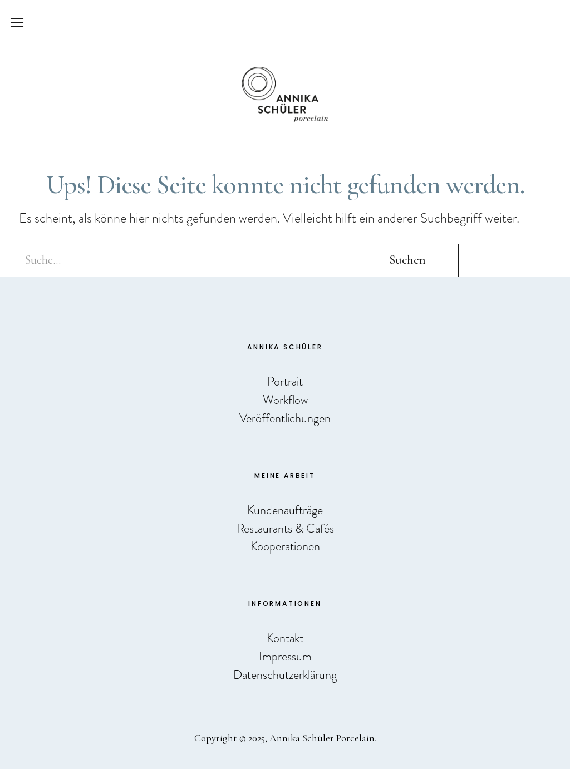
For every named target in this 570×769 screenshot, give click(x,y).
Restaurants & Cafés (285, 528)
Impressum (285, 656)
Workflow (285, 399)
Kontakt (285, 638)
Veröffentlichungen (285, 418)
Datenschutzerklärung (285, 674)
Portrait (285, 381)
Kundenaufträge (285, 510)
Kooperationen (285, 546)
